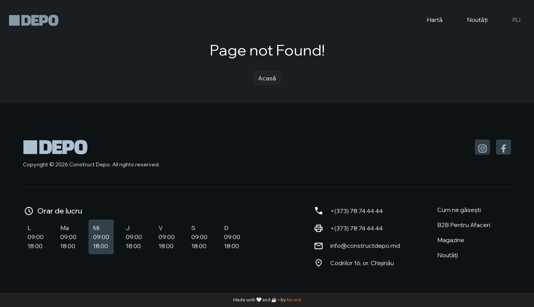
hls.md (294, 299)
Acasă (267, 78)
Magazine (450, 240)
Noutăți (471, 20)
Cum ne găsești (459, 209)
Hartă (428, 20)
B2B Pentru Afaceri (463, 225)
